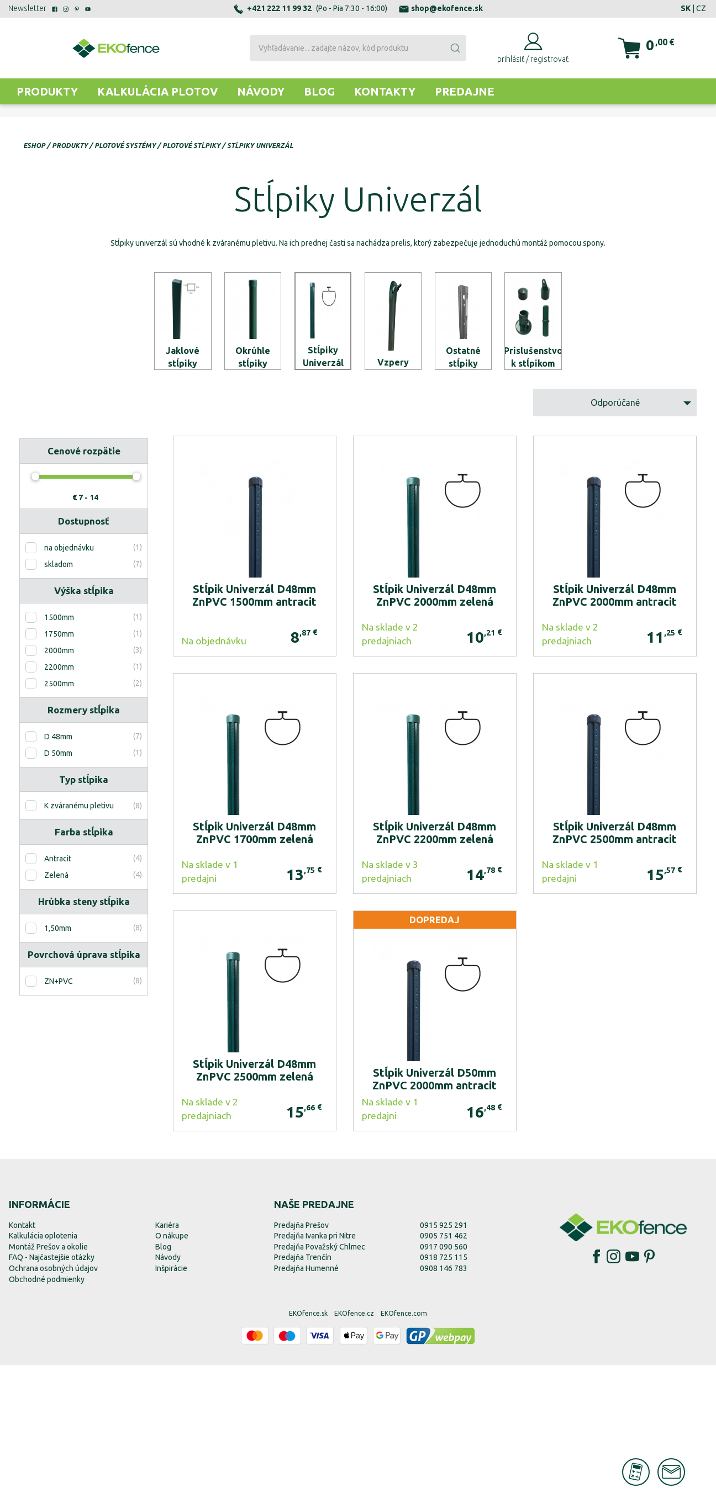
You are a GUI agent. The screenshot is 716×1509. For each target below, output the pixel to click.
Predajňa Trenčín (302, 1401)
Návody (261, 91)
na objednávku (69, 692)
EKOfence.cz (354, 1458)
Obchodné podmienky (47, 1423)
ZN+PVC (58, 1125)
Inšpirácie (171, 1412)
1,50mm (57, 1072)
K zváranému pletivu (79, 950)
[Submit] (455, 48)
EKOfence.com (404, 1458)
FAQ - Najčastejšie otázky (51, 1401)
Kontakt (22, 1369)
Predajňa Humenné (306, 1412)
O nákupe (171, 1380)
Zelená (56, 1019)
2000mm (59, 794)
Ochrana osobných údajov (53, 1412)
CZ (701, 8)
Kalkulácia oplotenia (43, 1380)
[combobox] (358, 48)
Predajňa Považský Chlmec (319, 1390)
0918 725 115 (443, 1401)
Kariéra (167, 1369)
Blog (319, 91)
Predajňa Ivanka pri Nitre (315, 1380)
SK (686, 8)
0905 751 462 (443, 1380)
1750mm (59, 778)
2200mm (59, 811)
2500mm (59, 827)
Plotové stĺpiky (191, 145)
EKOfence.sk (308, 1458)
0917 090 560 (443, 1390)
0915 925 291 (443, 1369)
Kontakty (384, 91)
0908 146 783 (443, 1412)
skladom (58, 709)
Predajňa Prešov (301, 1369)
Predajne (464, 91)
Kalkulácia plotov (157, 91)
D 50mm (58, 897)
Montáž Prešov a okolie (48, 1390)
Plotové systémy (125, 145)
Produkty (47, 91)
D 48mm (58, 880)
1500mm (59, 761)
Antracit (57, 1003)
